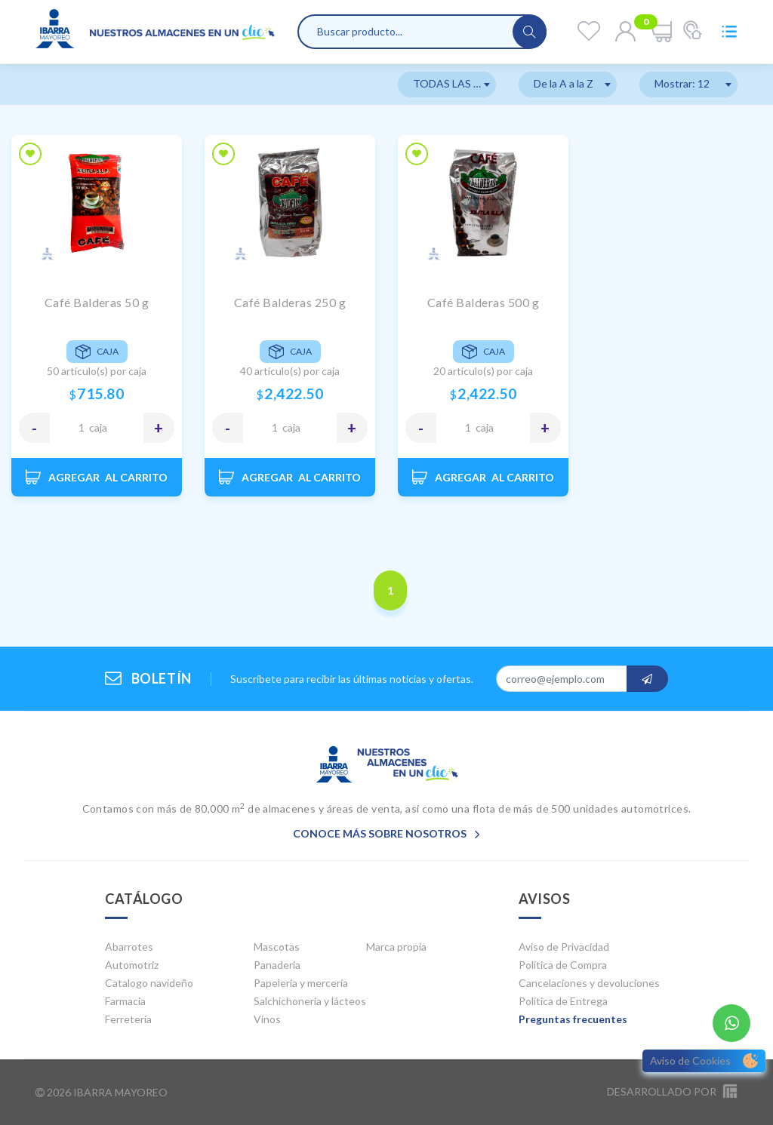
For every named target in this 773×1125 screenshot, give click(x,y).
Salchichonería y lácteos (310, 1000)
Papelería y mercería (301, 982)
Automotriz (132, 964)
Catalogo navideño (149, 982)
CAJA (98, 427)
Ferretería (128, 1019)
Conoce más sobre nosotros (386, 833)
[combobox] (447, 84)
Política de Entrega (563, 1000)
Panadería (277, 964)
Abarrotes (129, 946)
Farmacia (125, 1000)
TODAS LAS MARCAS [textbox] (454, 83)
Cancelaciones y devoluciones (589, 982)
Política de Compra (563, 964)
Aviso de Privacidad (564, 946)
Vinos (267, 1019)
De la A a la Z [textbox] (563, 83)
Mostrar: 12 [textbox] (682, 83)
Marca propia (396, 946)
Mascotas (277, 946)
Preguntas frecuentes (573, 1019)
